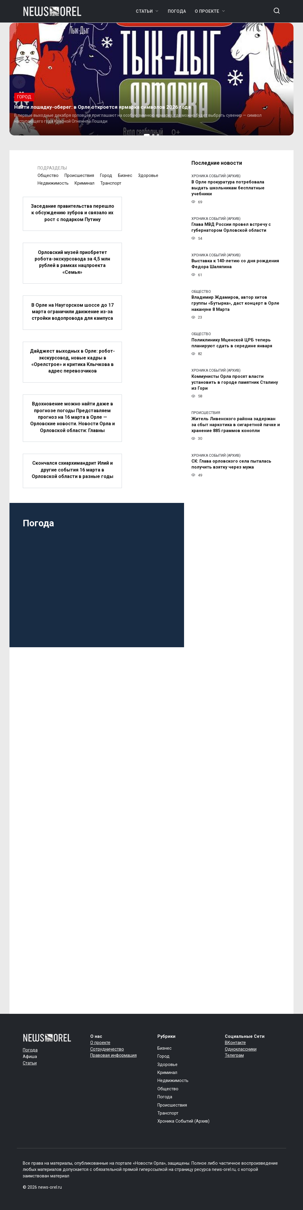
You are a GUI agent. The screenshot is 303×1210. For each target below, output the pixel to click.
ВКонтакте (235, 1042)
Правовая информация (113, 1055)
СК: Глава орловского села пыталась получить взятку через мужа (231, 464)
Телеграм (234, 1055)
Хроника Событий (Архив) (183, 1121)
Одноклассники (241, 1049)
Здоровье (148, 175)
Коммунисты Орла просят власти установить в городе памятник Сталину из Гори (234, 382)
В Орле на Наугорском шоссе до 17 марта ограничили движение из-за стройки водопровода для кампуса (72, 311)
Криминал (84, 183)
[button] (147, 135)
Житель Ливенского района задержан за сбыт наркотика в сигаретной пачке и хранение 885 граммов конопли (235, 424)
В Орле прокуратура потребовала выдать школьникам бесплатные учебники (228, 188)
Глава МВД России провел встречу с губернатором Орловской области (231, 227)
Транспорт (110, 183)
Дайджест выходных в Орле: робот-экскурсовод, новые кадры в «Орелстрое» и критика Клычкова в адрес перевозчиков (72, 361)
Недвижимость (53, 183)
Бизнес (125, 175)
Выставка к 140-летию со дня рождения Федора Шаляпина (235, 264)
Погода (177, 11)
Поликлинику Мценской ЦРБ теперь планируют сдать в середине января (231, 343)
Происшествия (79, 175)
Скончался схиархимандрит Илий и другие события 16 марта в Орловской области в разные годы (72, 469)
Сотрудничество (107, 1049)
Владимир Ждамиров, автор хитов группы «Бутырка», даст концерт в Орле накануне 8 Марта (235, 303)
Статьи (144, 11)
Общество (48, 175)
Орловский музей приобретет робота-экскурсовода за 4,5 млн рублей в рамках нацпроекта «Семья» (72, 262)
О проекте (207, 11)
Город (106, 175)
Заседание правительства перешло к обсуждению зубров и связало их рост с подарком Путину (72, 212)
